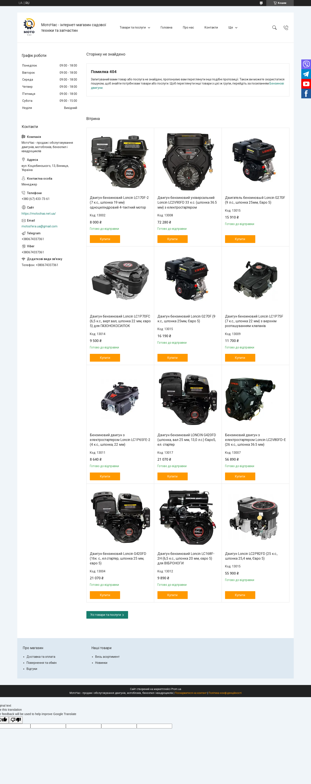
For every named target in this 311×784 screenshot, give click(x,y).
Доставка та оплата (41, 656)
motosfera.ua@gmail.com (39, 226)
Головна (166, 27)
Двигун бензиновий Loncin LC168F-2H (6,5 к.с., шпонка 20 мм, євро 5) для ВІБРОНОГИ (185, 558)
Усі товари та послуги (105, 614)
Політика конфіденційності (225, 693)
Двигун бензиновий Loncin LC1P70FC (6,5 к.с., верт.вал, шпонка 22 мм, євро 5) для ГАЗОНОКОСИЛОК (120, 321)
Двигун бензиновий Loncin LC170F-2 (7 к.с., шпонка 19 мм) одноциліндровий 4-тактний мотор (119, 202)
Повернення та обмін (42, 662)
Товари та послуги (133, 27)
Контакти (211, 27)
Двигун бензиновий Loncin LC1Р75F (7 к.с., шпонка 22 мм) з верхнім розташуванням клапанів (254, 321)
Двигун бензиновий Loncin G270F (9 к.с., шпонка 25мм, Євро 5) (186, 318)
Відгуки (32, 669)
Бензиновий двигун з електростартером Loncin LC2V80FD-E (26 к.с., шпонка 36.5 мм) (255, 440)
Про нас (188, 27)
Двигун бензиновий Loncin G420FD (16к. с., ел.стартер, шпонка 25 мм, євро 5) (118, 558)
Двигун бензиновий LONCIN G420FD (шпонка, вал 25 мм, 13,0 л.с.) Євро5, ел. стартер (186, 440)
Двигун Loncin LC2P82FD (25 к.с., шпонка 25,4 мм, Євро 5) (251, 556)
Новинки (101, 662)
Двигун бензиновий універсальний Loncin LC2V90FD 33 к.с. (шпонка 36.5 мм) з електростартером (187, 202)
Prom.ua (176, 689)
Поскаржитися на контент (191, 693)
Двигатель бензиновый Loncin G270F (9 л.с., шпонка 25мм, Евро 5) (255, 200)
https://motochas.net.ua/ (39, 213)
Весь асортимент (107, 656)
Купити (105, 239)
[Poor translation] (16, 720)
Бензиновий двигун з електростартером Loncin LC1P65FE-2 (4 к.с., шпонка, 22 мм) (120, 440)
